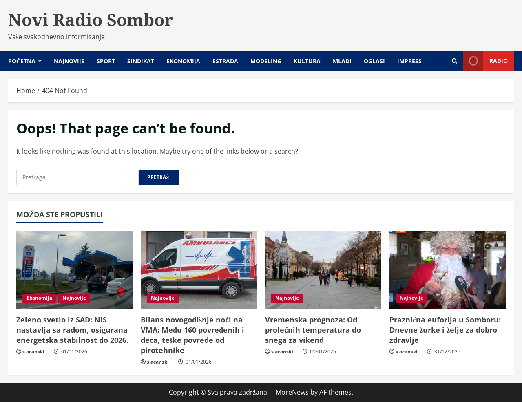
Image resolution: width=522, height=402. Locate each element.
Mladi (342, 61)
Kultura (307, 61)
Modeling (265, 61)
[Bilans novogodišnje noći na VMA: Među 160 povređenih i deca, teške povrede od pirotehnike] (199, 270)
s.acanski (33, 351)
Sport (106, 61)
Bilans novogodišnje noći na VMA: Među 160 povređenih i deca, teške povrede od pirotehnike (192, 335)
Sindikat (140, 61)
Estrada (225, 61)
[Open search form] (454, 61)
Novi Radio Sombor (90, 19)
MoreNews (292, 392)
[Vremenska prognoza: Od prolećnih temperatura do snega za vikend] (323, 270)
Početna (21, 61)
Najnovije (69, 61)
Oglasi (374, 61)
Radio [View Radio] (485, 61)
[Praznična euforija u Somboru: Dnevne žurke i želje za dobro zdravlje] (447, 270)
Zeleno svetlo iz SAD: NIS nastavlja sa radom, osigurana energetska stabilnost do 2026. (72, 330)
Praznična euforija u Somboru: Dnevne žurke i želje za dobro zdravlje (445, 330)
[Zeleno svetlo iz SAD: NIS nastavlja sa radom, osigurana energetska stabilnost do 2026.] (74, 270)
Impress (409, 61)
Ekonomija (183, 61)
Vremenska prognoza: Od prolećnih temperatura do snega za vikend (313, 330)
